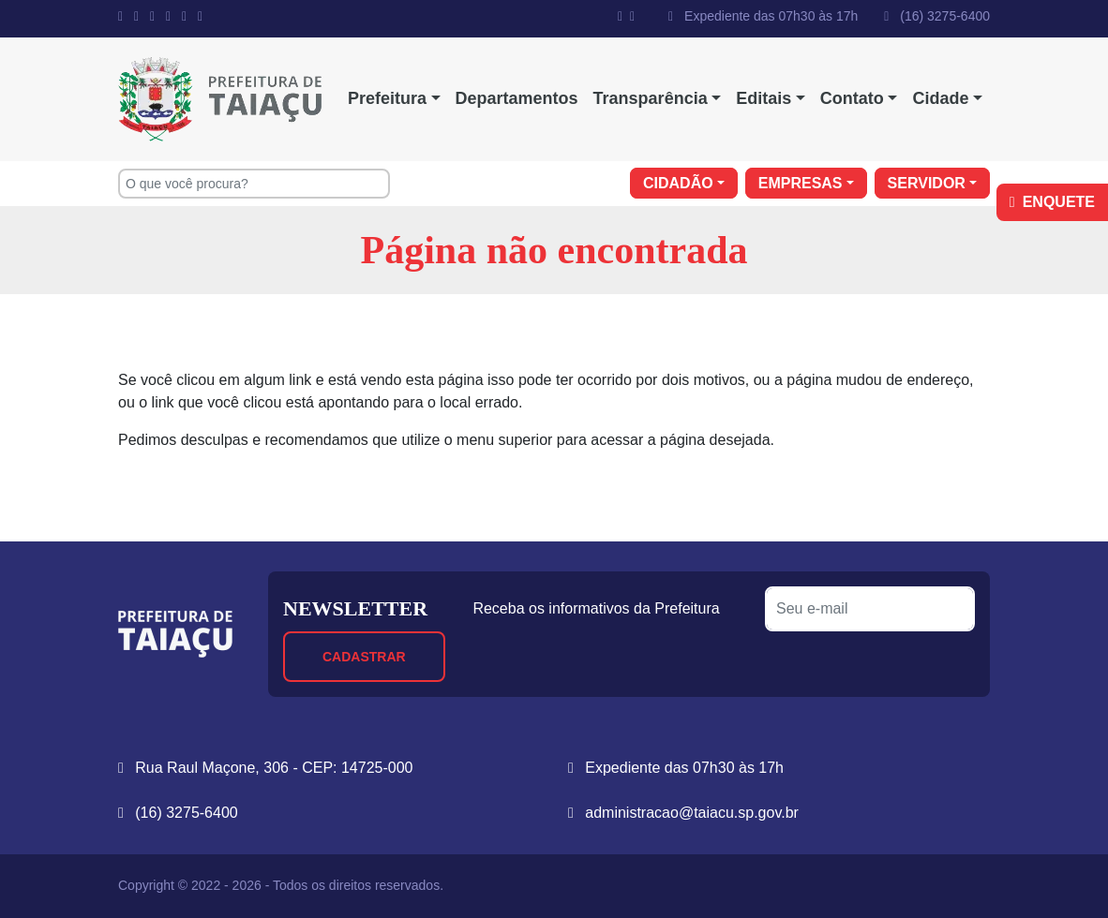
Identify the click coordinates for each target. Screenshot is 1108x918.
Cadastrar (364, 656)
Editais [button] (763, 98)
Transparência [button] (650, 98)
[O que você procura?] (254, 184)
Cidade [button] (940, 98)
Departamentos (517, 98)
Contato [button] (852, 98)
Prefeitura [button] (387, 98)
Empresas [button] (800, 183)
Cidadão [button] (678, 183)
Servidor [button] (927, 183)
